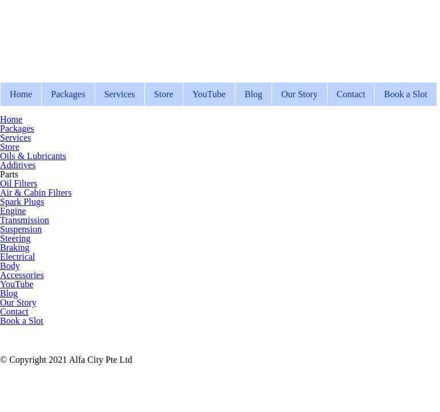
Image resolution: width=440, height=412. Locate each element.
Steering (15, 238)
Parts (9, 174)
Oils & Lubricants (33, 156)
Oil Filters (18, 183)
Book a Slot (405, 94)
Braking (15, 247)
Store (164, 94)
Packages (68, 94)
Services (119, 94)
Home (21, 94)
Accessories (22, 275)
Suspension (21, 229)
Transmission (24, 220)
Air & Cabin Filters (36, 192)
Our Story (299, 94)
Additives (18, 165)
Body (10, 266)
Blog (253, 94)
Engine (13, 211)
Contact (351, 94)
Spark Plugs (22, 202)
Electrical (17, 257)
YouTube (209, 94)
